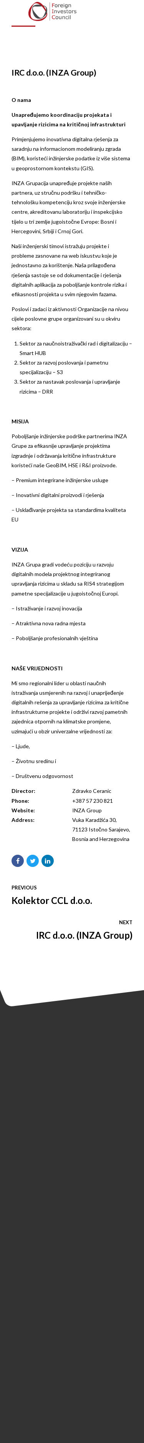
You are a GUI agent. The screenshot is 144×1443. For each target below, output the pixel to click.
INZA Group (87, 810)
